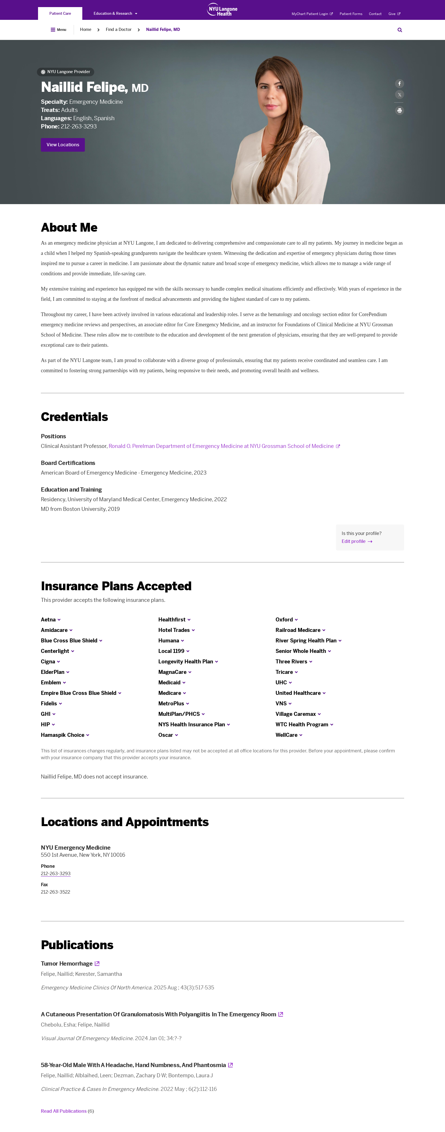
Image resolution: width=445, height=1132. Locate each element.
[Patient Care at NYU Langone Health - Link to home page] (222, 9)
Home (85, 29)
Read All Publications (67, 1111)
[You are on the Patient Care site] (60, 13)
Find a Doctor (119, 29)
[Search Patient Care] (400, 30)
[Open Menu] (58, 30)
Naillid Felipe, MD (163, 29)
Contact (375, 14)
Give (394, 14)
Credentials (74, 417)
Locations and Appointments (125, 822)
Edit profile (354, 541)
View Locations (63, 144)
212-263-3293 (78, 126)
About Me (69, 227)
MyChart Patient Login (312, 14)
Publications (77, 945)
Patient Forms (351, 14)
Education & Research (115, 13)
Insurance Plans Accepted (116, 586)
